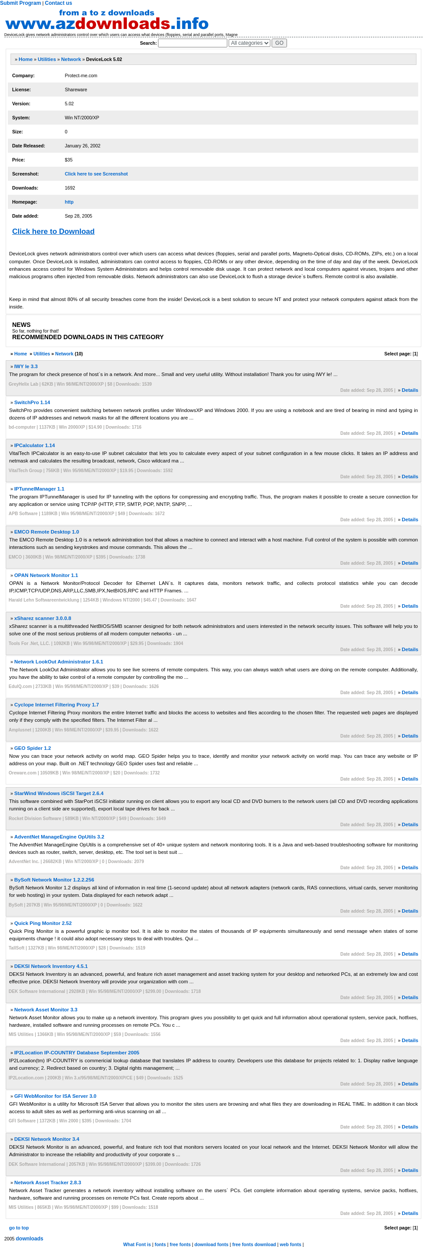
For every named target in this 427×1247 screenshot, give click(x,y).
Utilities (47, 59)
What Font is (137, 1244)
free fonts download (254, 1244)
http (69, 201)
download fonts (211, 1244)
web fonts (290, 1244)
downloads (29, 1239)
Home (25, 59)
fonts (160, 1244)
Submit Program (20, 3)
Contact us (58, 3)
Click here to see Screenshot (96, 173)
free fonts (180, 1244)
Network (71, 59)
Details (410, 390)
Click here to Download (53, 231)
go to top (19, 1227)
